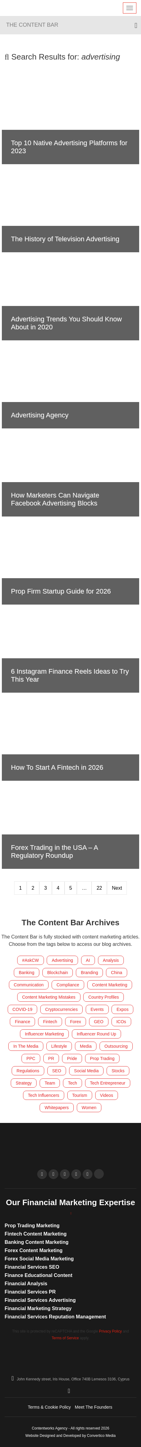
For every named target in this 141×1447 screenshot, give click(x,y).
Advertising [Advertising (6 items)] (62, 960)
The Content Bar (32, 25)
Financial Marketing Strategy (38, 1308)
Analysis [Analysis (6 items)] (111, 960)
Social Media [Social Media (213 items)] (86, 1070)
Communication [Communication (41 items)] (29, 984)
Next (117, 888)
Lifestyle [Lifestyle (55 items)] (59, 1046)
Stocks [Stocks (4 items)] (118, 1070)
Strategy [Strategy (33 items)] (24, 1083)
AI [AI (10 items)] (88, 960)
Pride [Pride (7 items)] (72, 1058)
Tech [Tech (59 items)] (72, 1083)
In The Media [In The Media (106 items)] (25, 1046)
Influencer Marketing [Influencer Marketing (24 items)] (44, 1033)
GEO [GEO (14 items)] (99, 1021)
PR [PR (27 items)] (51, 1058)
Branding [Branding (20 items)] (89, 972)
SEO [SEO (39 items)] (56, 1070)
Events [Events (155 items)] (97, 1009)
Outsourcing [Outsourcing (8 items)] (115, 1046)
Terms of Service (65, 1338)
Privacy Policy (110, 1331)
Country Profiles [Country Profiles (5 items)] (103, 997)
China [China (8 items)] (116, 972)
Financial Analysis (26, 1283)
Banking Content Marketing (37, 1242)
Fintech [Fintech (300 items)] (50, 1021)
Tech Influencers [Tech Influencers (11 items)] (43, 1095)
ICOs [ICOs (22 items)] (121, 1021)
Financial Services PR (30, 1291)
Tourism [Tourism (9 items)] (79, 1095)
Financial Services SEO (32, 1267)
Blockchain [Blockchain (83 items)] (57, 972)
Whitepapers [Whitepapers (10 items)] (57, 1107)
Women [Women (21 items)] (89, 1107)
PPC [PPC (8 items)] (30, 1058)
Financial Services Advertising (40, 1300)
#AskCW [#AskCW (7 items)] (30, 960)
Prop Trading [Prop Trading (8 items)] (102, 1058)
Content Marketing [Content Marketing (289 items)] (109, 984)
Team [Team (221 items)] (50, 1083)
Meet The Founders (93, 1407)
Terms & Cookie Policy (49, 1407)
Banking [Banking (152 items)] (26, 972)
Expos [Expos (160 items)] (122, 1009)
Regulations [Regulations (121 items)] (28, 1070)
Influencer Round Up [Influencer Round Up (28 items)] (96, 1033)
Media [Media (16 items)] (86, 1046)
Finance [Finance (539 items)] (22, 1021)
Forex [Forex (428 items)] (75, 1021)
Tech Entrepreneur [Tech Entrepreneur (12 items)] (107, 1083)
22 (99, 888)
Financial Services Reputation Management (55, 1316)
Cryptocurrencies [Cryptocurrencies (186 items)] (61, 1009)
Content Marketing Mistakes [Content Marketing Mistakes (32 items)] (49, 997)
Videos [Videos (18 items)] (106, 1095)
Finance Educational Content (38, 1275)
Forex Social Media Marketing (39, 1258)
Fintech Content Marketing (36, 1233)
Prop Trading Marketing (32, 1225)
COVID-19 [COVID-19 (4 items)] (23, 1009)
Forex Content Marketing (33, 1250)
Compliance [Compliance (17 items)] (68, 984)
